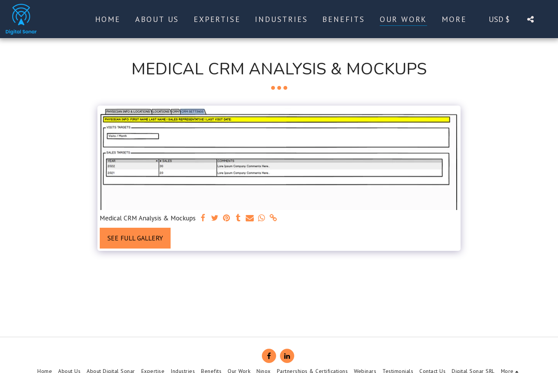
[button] (530, 19)
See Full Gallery (135, 238)
